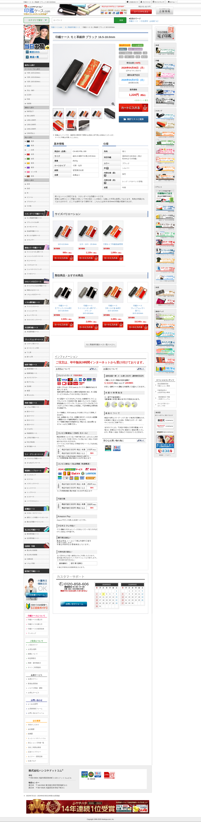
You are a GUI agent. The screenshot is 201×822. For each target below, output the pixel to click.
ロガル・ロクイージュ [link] (34, 513)
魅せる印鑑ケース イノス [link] (35, 522)
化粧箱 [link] (29, 103)
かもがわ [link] (30, 429)
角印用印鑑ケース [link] (33, 534)
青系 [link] (30, 146)
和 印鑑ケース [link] (31, 446)
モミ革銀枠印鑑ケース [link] (34, 218)
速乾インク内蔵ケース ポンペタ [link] (37, 517)
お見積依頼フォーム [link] (35, 709)
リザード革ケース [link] (33, 344)
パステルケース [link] (32, 265)
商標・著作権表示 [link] (34, 663)
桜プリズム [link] (30, 382)
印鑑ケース (133, 21)
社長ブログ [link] (32, 761)
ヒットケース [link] (31, 488)
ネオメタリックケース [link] (34, 320)
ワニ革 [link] (29, 352)
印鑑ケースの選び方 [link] (35, 620)
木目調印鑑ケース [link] (33, 332)
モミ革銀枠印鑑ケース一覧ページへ (100, 344)
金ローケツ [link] (30, 416)
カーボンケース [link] (32, 227)
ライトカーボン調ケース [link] (35, 252)
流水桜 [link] (29, 386)
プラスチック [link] (31, 201)
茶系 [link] (30, 176)
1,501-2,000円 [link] (31, 124)
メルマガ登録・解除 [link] (35, 688)
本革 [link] (28, 184)
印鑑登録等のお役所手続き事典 (164, 391)
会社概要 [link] (31, 729)
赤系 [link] (30, 154)
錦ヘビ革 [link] (30, 357)
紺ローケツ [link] (30, 424)
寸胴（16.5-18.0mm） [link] (34, 82)
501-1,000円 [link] (31, 116)
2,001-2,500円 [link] (31, 129)
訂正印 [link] (29, 95)
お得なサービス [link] (33, 693)
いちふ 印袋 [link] (30, 563)
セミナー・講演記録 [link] (35, 756)
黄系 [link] (30, 163)
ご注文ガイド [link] (33, 645)
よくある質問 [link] (33, 704)
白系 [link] (30, 150)
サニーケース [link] (31, 260)
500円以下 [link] (30, 111)
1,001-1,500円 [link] (31, 120)
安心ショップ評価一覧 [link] (36, 743)
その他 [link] (29, 206)
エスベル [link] (30, 479)
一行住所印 (143, 21)
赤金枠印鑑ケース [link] (33, 231)
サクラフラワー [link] (32, 378)
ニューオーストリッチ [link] (34, 269)
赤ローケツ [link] (30, 420)
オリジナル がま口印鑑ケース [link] (36, 286)
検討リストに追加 (134, 119)
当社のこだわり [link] (33, 725)
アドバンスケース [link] (33, 306)
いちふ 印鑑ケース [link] (33, 407)
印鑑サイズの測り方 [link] (35, 624)
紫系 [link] (30, 167)
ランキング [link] (32, 633)
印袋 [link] (28, 99)
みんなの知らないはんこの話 (164, 405)
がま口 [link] (29, 86)
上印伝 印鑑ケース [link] (33, 438)
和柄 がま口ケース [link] (33, 290)
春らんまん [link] (30, 395)
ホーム (172, 2)
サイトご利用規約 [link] (34, 667)
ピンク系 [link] (32, 172)
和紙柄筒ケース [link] (32, 433)
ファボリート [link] (31, 274)
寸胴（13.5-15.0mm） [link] (34, 77)
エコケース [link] (30, 497)
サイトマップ (159, 2)
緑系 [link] (30, 159)
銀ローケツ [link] (30, 411)
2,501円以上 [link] (31, 133)
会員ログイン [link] (33, 679)
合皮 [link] (28, 188)
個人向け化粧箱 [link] (32, 550)
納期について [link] (33, 654)
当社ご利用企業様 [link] (34, 747)
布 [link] (27, 193)
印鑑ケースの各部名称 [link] (36, 629)
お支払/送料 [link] (32, 649)
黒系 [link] (30, 141)
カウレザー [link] (30, 240)
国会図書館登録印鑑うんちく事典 (164, 385)
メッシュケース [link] (32, 311)
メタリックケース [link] (33, 483)
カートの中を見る (141, 12)
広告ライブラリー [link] (34, 752)
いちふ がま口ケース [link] (33, 294)
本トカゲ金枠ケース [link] (33, 235)
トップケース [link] (31, 492)
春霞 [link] (28, 391)
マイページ (146, 2)
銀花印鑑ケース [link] (32, 369)
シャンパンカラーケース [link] (35, 256)
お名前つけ (153, 21)
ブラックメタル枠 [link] (33, 222)
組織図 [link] (30, 734)
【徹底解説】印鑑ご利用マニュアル (164, 398)
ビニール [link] (30, 197)
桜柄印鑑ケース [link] (32, 373)
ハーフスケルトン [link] (33, 501)
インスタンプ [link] (31, 475)
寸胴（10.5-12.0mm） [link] (34, 73)
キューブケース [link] (32, 315)
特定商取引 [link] (32, 658)
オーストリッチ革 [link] (33, 348)
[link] (63, 242)
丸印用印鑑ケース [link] (33, 538)
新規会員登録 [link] (33, 683)
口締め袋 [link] (30, 559)
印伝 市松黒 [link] (30, 442)
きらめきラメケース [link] (33, 463)
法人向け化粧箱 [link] (32, 555)
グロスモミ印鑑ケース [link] (34, 458)
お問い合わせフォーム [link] (36, 713)
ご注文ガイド (133, 2)
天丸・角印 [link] (30, 90)
